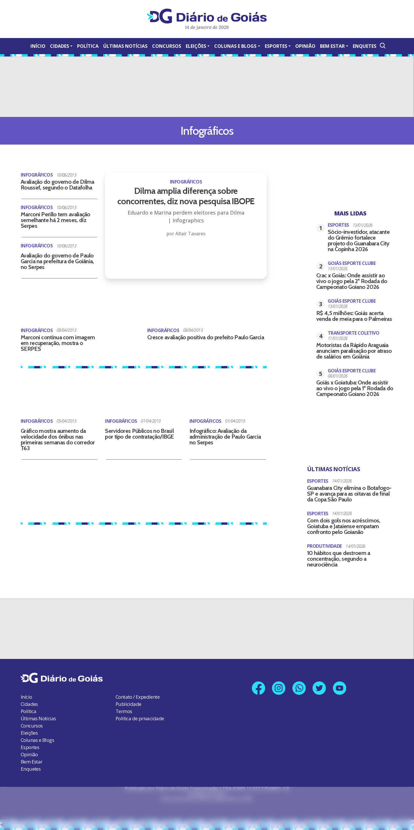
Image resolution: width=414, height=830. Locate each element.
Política (88, 46)
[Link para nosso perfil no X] (319, 688)
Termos (124, 711)
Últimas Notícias (125, 46)
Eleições (196, 46)
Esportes (276, 46)
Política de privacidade (140, 718)
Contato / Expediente (138, 696)
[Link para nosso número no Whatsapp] (299, 688)
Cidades (59, 46)
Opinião (305, 46)
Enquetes (364, 46)
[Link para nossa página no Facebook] (258, 688)
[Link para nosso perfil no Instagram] (278, 688)
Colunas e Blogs (235, 46)
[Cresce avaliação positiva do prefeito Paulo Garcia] (122, 335)
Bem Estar (332, 46)
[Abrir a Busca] (382, 45)
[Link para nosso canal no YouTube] (340, 688)
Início (37, 46)
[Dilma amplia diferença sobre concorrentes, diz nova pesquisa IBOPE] (186, 208)
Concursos (166, 46)
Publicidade (128, 704)
